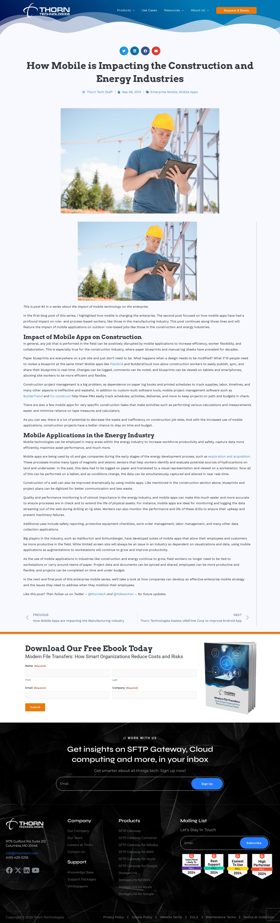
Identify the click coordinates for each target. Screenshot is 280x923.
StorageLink (128, 873)
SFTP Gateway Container (138, 838)
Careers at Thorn (80, 845)
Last (114, 679)
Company (125, 688)
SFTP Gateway (130, 831)
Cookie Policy (142, 917)
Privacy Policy (113, 917)
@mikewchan (124, 594)
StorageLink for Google (136, 894)
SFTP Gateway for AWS (136, 852)
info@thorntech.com (22, 853)
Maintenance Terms (221, 917)
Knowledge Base (80, 872)
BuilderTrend (33, 396)
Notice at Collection (259, 917)
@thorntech (97, 594)
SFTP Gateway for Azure (137, 859)
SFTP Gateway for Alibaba (138, 845)
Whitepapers (77, 886)
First (28, 679)
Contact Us (76, 852)
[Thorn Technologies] (46, 10)
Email (35, 688)
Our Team (75, 838)
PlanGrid (116, 364)
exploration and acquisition (229, 456)
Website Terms (171, 917)
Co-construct (60, 396)
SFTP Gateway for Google (138, 866)
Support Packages (81, 879)
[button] (136, 10)
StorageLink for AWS (134, 880)
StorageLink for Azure (135, 887)
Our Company (78, 831)
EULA (194, 917)
